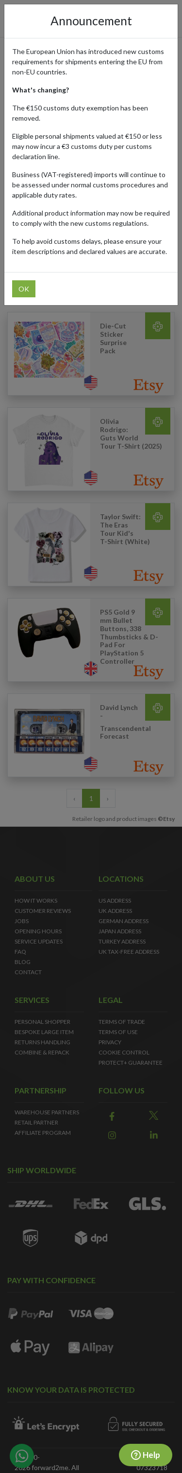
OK (23, 289)
